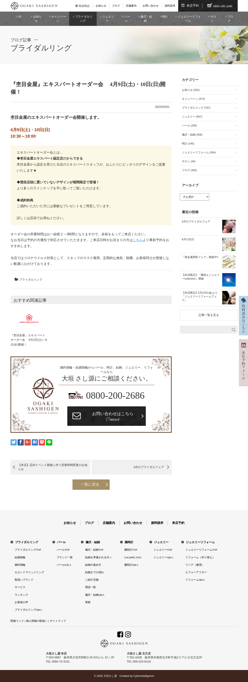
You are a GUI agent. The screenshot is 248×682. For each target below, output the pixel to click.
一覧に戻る (90, 484)
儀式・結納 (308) (192, 134)
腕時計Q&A (131, 564)
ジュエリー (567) (192, 116)
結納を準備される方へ (98, 557)
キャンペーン (58, 18)
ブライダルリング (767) (196, 107)
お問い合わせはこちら (113, 417)
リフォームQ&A (195, 579)
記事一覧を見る (209, 315)
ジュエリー (108, 18)
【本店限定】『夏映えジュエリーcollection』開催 (201, 276)
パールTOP (63, 549)
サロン (213, 18)
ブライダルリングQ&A (28, 609)
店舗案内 (131, 5)
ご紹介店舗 (91, 579)
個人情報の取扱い (36, 620)
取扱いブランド (24, 579)
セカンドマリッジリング (29, 572)
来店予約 (192, 5)
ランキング (21, 594)
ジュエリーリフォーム (189, 18)
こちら (138, 240)
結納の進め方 (93, 564)
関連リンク (17, 620)
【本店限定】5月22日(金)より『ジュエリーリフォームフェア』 (200, 296)
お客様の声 (21, 602)
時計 (165, 16)
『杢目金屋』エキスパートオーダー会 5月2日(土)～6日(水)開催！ (29, 340)
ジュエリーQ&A (163, 557)
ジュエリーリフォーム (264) (199, 152)
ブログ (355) (189, 170)
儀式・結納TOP (94, 549)
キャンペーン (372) (193, 98)
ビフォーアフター (196, 572)
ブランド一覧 (65, 557)
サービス (20, 587)
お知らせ (101, 5)
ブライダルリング (84, 18)
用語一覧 (90, 587)
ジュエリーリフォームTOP (201, 549)
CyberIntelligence (143, 675)
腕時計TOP (130, 549)
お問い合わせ (150, 5)
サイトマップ (58, 620)
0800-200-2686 (115, 395)
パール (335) (189, 125)
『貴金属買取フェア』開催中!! (200, 257)
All (20, 16)
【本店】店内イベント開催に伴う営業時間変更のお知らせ (52, 467)
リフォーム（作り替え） (200, 557)
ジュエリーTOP (163, 549)
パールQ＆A (64, 564)
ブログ (116, 5)
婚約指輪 (20, 564)
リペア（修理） (194, 564)
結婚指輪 (20, 557)
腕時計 (129, 542)
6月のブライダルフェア (196, 221)
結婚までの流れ (94, 572)
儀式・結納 (146, 18)
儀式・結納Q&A (94, 594)
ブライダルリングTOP (28, 549)
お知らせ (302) (191, 89)
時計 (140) (188, 143)
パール (127, 18)
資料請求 (170, 5)
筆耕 (87, 602)
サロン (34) (189, 161)
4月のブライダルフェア (149, 467)
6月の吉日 (188, 239)
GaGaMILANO (132, 557)
